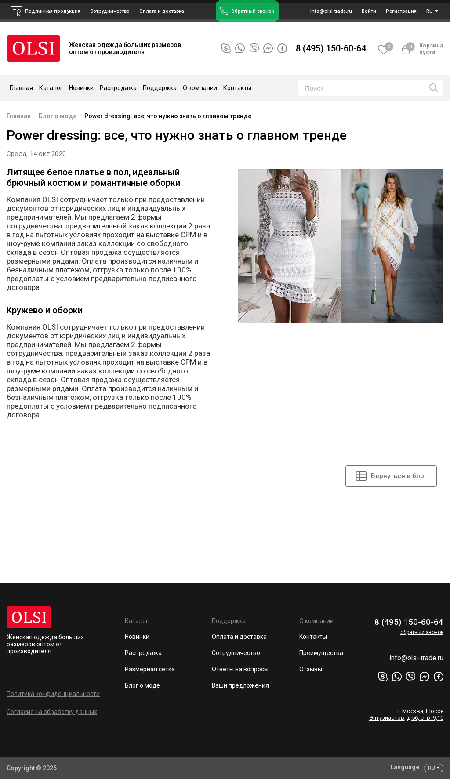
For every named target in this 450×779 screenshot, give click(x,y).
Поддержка (229, 620)
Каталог (137, 620)
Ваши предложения (240, 685)
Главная (21, 87)
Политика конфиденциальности (53, 693)
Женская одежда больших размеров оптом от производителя (45, 644)
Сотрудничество (236, 653)
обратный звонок (421, 632)
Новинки (81, 87)
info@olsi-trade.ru (415, 659)
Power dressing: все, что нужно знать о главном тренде (167, 116)
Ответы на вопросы (240, 669)
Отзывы (310, 669)
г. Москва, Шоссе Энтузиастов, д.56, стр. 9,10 (406, 715)
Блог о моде (57, 116)
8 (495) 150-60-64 (331, 48)
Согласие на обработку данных (52, 711)
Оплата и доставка (161, 11)
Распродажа (118, 87)
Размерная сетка (150, 669)
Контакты (237, 87)
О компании (316, 620)
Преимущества (321, 653)
